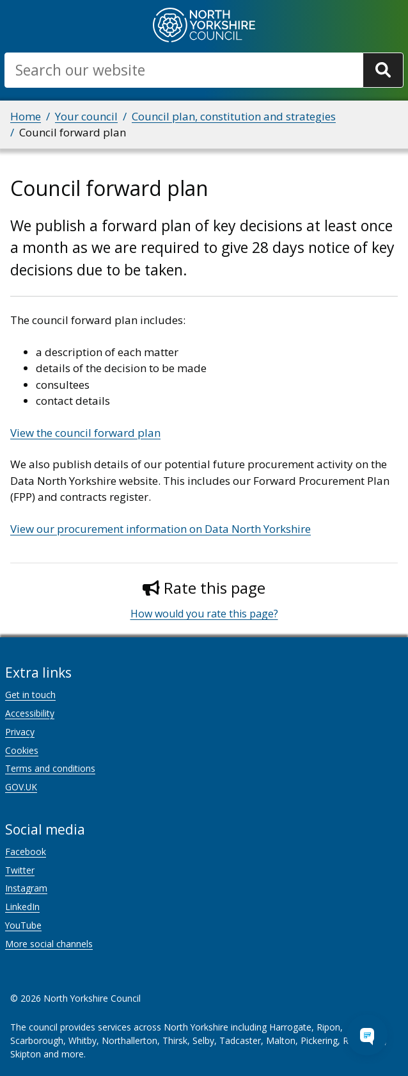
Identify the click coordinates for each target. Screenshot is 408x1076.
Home (25, 116)
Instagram (26, 888)
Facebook (25, 851)
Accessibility (29, 713)
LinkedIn (22, 907)
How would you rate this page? (204, 614)
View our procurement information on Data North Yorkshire (160, 528)
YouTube (23, 925)
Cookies (21, 750)
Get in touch (30, 695)
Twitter (20, 870)
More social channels (49, 944)
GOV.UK (21, 787)
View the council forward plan (85, 432)
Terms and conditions (50, 768)
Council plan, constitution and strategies (234, 116)
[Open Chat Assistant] (367, 1035)
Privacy (20, 732)
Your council (86, 116)
